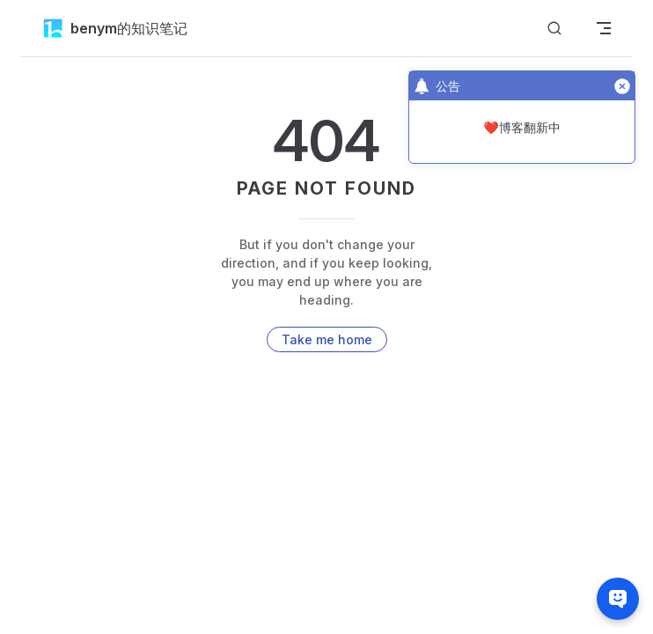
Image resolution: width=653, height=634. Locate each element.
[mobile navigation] (604, 28)
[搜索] (554, 28)
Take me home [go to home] (327, 339)
